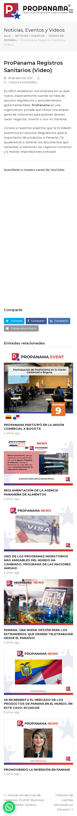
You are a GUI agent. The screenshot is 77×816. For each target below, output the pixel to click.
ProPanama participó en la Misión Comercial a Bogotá (34, 427)
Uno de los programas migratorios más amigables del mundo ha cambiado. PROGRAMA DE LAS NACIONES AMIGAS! (37, 562)
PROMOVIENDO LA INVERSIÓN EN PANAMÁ (37, 769)
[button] (71, 11)
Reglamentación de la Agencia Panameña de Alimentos (31, 492)
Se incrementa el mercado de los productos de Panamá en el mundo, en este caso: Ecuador (38, 704)
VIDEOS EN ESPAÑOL (22, 82)
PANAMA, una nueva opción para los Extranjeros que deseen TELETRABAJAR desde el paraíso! (38, 634)
